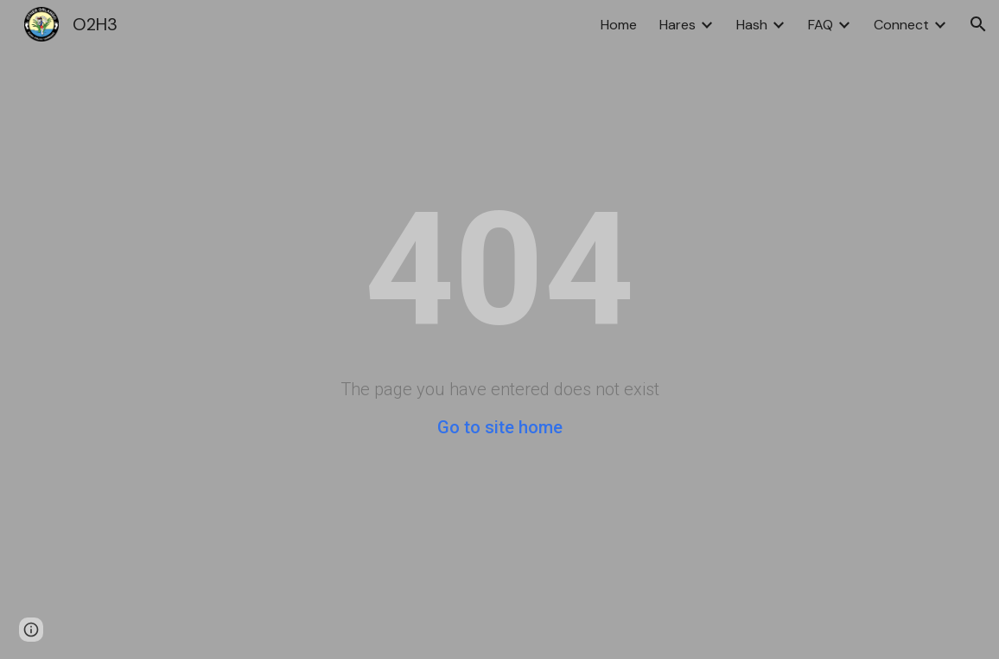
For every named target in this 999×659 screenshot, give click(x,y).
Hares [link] (677, 25)
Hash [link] (751, 25)
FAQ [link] (820, 25)
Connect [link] (901, 25)
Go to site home (500, 427)
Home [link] (619, 25)
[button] (978, 24)
